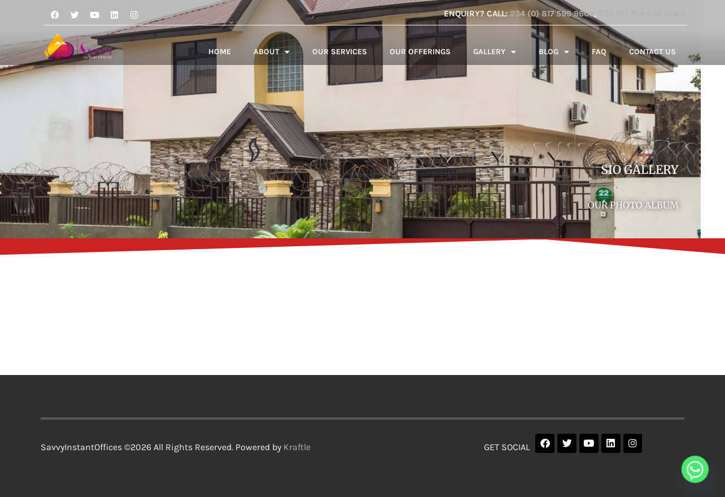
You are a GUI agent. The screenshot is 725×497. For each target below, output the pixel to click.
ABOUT (272, 52)
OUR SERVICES (339, 51)
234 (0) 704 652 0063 (641, 13)
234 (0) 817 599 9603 (552, 13)
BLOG (554, 52)
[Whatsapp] (695, 469)
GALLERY (494, 52)
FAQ (599, 51)
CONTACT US (652, 51)
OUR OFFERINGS (420, 51)
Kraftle (297, 447)
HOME (219, 51)
